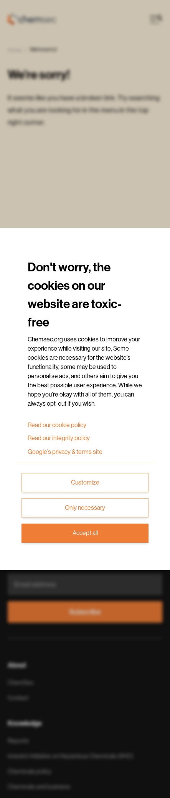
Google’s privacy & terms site (65, 452)
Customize (85, 483)
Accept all (85, 533)
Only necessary (85, 508)
